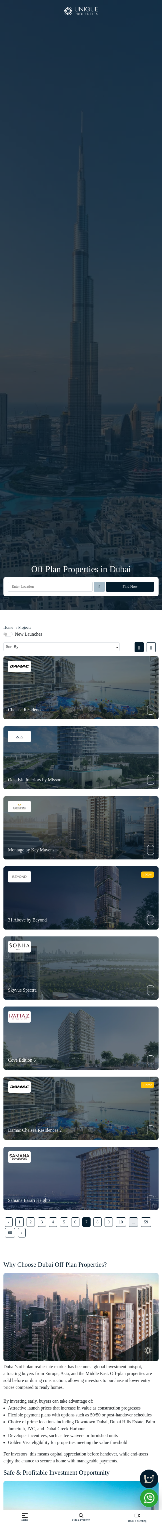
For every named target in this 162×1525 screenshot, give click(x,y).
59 (146, 1222)
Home (8, 627)
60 (10, 1233)
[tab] (141, 646)
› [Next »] (22, 1233)
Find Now (130, 586)
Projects (24, 627)
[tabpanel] (81, 946)
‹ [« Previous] (8, 1222)
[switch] (8, 634)
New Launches (28, 634)
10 (121, 1222)
